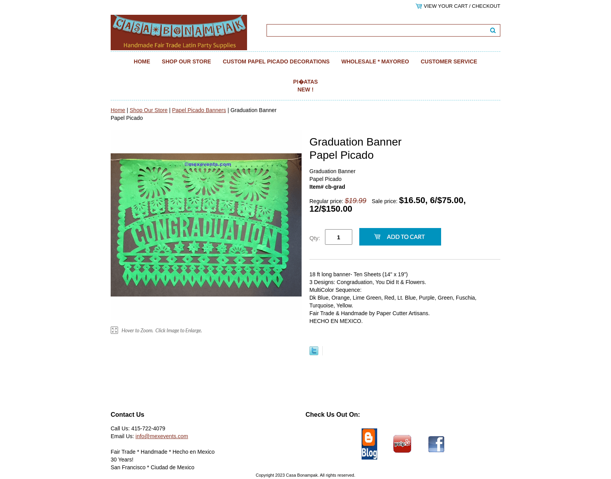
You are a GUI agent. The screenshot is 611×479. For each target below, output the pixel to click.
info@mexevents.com (162, 436)
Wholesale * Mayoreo (375, 61)
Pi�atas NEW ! (305, 86)
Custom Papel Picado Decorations (276, 61)
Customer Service (449, 61)
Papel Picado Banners (199, 110)
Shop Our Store (186, 61)
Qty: (314, 238)
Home (142, 61)
